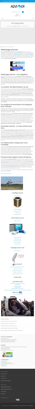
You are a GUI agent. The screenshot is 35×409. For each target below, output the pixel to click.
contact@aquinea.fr (4, 364)
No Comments (11, 46)
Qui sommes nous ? (4, 373)
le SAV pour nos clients (21, 165)
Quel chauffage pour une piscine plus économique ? (9, 328)
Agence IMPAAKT (30, 405)
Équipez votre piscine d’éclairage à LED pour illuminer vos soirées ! (12, 330)
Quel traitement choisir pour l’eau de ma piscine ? (9, 325)
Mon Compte (3, 393)
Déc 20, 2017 (4, 46)
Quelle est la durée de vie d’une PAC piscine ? (8, 323)
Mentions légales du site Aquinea (6, 389)
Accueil (14, 26)
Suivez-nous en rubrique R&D (17, 294)
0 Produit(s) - (17, 15)
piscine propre (29, 78)
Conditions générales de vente (6, 386)
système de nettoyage (16, 51)
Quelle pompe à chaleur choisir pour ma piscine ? (9, 321)
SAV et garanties (3, 391)
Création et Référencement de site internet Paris (19, 405)
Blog (18, 26)
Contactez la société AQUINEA (6, 380)
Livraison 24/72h (3, 378)
